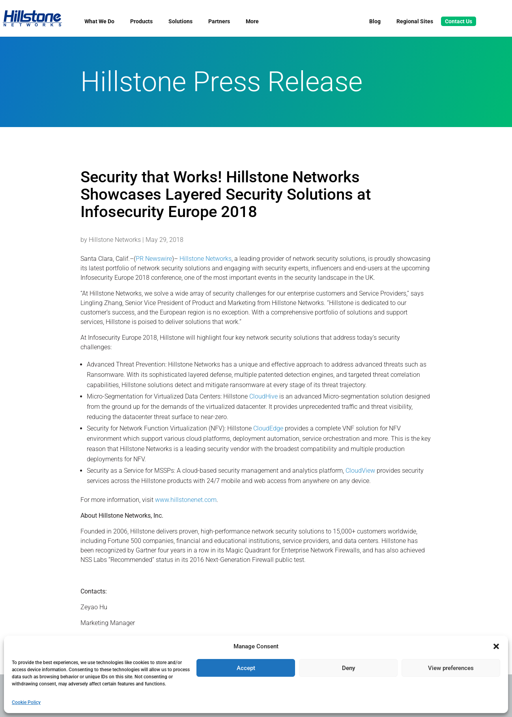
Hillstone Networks (115, 239)
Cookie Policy (26, 702)
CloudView (360, 470)
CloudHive (263, 396)
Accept (246, 668)
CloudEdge (268, 428)
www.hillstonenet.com (186, 500)
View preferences (451, 668)
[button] (496, 646)
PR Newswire (154, 258)
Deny (348, 668)
